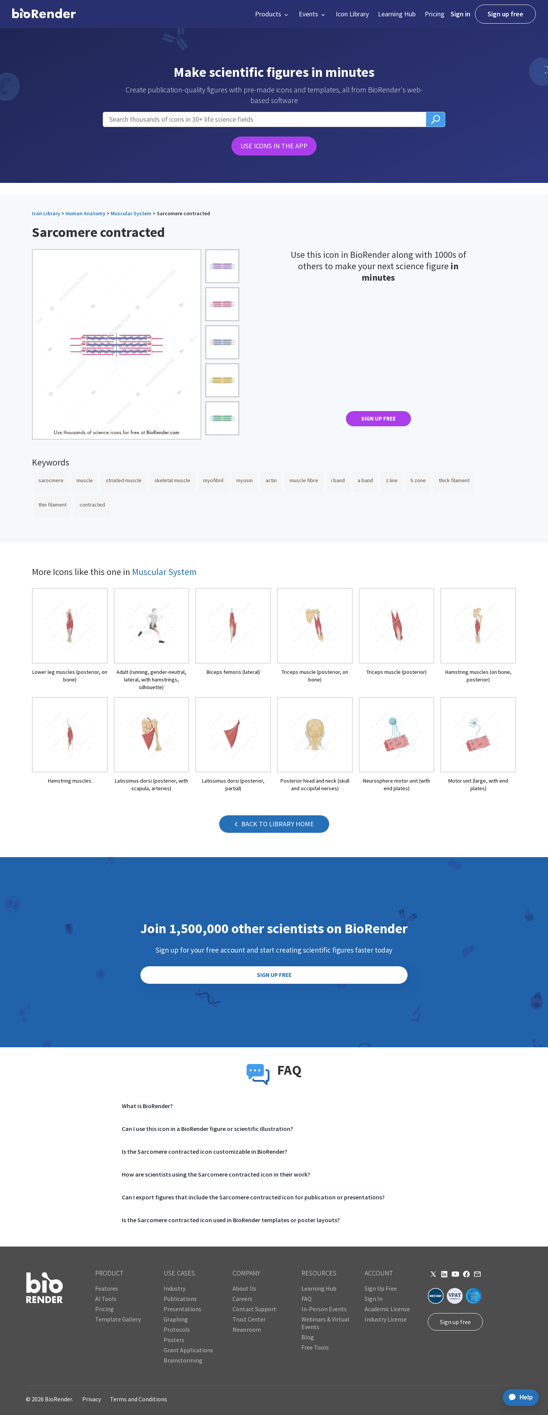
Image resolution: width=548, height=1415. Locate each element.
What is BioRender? (147, 1106)
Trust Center (249, 1319)
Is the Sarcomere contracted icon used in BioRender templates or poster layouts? (231, 1220)
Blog (307, 1337)
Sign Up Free (381, 1288)
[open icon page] (70, 639)
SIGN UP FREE (378, 418)
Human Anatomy (85, 213)
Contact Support (254, 1309)
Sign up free (505, 14)
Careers (242, 1298)
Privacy (91, 1399)
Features (106, 1288)
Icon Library (352, 14)
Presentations (182, 1309)
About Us (244, 1288)
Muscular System (131, 213)
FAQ (306, 1298)
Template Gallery (118, 1319)
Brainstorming (183, 1360)
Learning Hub (397, 14)
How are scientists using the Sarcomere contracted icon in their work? (216, 1174)
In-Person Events (324, 1309)
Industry (174, 1288)
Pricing (434, 14)
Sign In (373, 1298)
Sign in (460, 14)
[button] (272, 14)
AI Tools (105, 1298)
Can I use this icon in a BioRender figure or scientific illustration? (207, 1128)
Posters (174, 1340)
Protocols (177, 1329)
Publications (180, 1298)
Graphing (176, 1319)
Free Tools (315, 1347)
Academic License (387, 1309)
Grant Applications (188, 1350)
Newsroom (247, 1329)
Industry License (386, 1319)
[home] (44, 14)
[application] (518, 1397)
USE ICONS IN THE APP (274, 145)
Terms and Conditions (138, 1399)
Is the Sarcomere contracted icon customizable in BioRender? (204, 1151)
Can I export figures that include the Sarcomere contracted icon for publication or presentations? (253, 1197)
